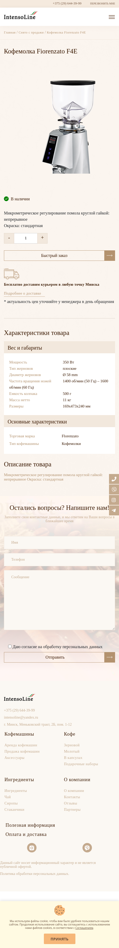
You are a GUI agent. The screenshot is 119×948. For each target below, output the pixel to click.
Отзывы (70, 803)
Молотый (72, 751)
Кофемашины (19, 734)
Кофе (69, 734)
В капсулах (73, 758)
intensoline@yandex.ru (21, 717)
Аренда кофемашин (20, 745)
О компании (77, 779)
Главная (10, 32)
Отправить (80, 657)
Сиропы (11, 803)
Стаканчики (14, 810)
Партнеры (72, 810)
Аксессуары (14, 758)
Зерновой (72, 745)
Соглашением (84, 928)
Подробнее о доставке (22, 293)
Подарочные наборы (81, 764)
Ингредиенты (19, 779)
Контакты (72, 797)
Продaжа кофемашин (22, 751)
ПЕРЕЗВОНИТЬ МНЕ (102, 3)
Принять (60, 938)
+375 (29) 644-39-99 (67, 3)
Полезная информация (30, 825)
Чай (7, 797)
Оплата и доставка (26, 834)
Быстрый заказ (78, 256)
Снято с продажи (31, 32)
